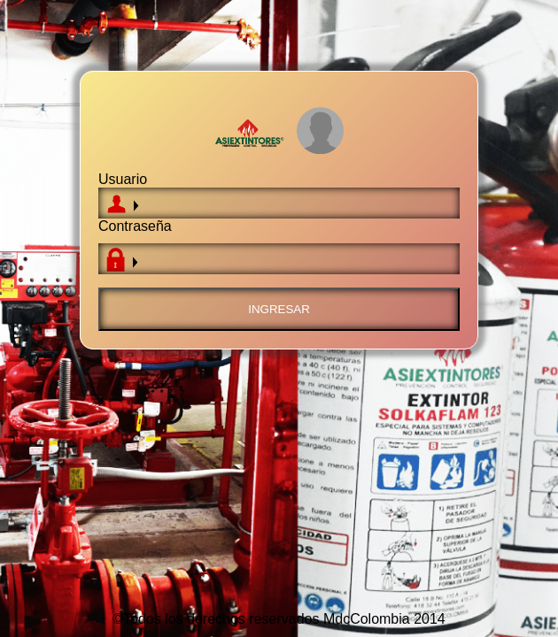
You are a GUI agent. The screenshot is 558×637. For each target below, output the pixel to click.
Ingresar (279, 309)
